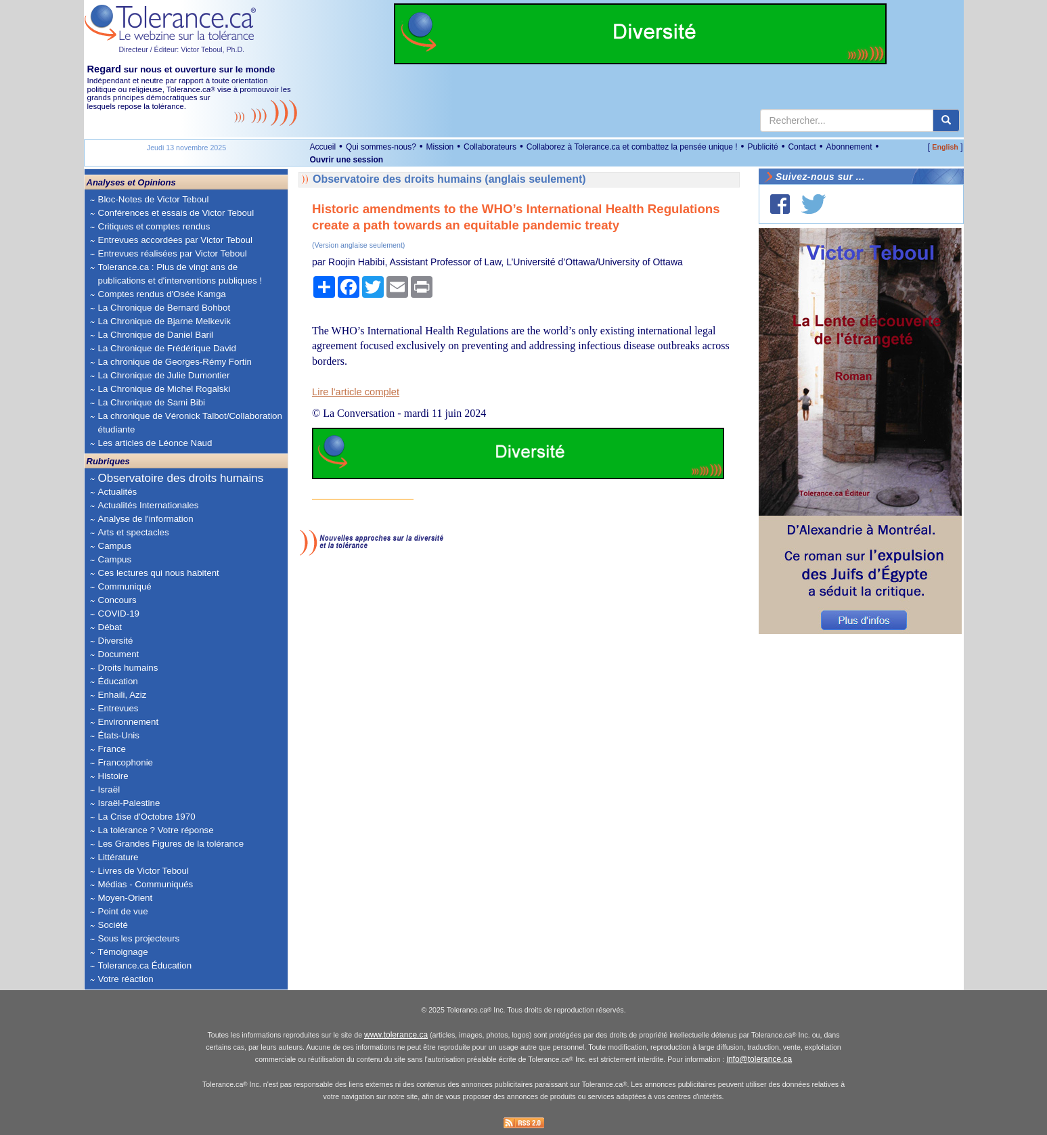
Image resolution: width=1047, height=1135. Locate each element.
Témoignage (123, 952)
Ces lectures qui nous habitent (158, 573)
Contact (802, 147)
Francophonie (126, 762)
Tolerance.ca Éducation (145, 965)
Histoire (113, 776)
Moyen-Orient (125, 898)
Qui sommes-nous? (381, 147)
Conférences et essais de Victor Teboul (176, 213)
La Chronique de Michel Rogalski (164, 389)
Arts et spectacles (133, 532)
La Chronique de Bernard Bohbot (164, 308)
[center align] (946, 120)
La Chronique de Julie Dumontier (164, 375)
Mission (440, 147)
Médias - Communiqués (146, 884)
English (945, 147)
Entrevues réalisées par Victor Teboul (172, 253)
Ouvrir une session (347, 159)
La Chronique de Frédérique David (167, 348)
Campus (115, 546)
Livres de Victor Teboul (143, 871)
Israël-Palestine (129, 803)
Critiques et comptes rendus (154, 226)
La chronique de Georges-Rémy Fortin (175, 362)
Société (113, 925)
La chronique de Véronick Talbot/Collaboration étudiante (190, 423)
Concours (117, 600)
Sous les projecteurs (139, 938)
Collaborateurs (490, 147)
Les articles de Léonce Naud (155, 443)
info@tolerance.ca (759, 1059)
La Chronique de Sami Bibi (152, 402)
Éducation (118, 681)
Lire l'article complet (355, 391)
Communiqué (125, 586)
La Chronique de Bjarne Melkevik (164, 321)
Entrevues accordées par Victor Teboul (175, 240)
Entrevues (118, 708)
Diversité (115, 641)
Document (118, 654)
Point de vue (123, 911)
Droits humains (128, 668)
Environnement (128, 722)
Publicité (762, 147)
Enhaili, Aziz (122, 695)
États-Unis (118, 735)
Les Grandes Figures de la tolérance (171, 844)
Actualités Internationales (148, 505)
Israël (109, 789)
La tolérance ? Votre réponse (156, 830)
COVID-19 (118, 613)
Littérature (118, 857)
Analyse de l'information (146, 519)
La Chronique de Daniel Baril (155, 335)
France (112, 749)
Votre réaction (126, 979)
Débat (110, 627)
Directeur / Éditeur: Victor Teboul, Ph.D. (182, 49)
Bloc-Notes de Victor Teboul (153, 199)
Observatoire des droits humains (181, 478)
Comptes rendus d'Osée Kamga (162, 294)
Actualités (117, 492)
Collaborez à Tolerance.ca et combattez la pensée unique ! (632, 147)
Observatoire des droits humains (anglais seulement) (449, 179)
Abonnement (849, 147)
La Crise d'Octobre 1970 (147, 816)
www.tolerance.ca (396, 1035)
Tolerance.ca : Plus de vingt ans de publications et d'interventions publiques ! (180, 274)
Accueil (323, 147)
